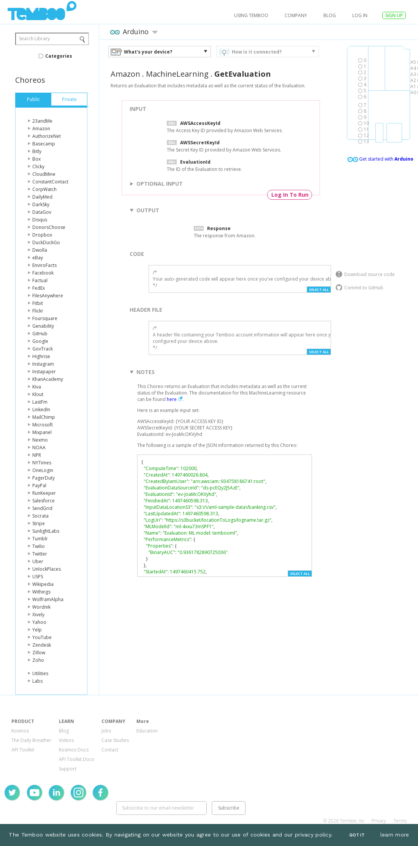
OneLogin (42, 470)
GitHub (40, 333)
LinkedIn (41, 409)
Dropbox (42, 235)
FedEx (38, 288)
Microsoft (42, 424)
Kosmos (20, 731)
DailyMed (42, 197)
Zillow (38, 652)
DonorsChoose (48, 227)
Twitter (39, 554)
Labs (37, 681)
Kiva (36, 387)
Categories (58, 56)
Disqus (39, 219)
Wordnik (41, 607)
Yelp (37, 630)
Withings (41, 592)
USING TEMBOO (251, 15)
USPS (37, 576)
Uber (37, 561)
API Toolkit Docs (76, 759)
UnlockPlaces (46, 569)
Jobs (106, 731)
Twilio (38, 546)
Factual (40, 280)
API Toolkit (22, 750)
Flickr (37, 311)
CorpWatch (44, 189)
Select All (319, 289)
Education (147, 731)
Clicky (38, 166)
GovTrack (42, 349)
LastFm (40, 402)
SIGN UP (394, 15)
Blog (329, 15)
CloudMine (43, 174)
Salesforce (43, 500)
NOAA (39, 447)
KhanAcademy (47, 379)
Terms (400, 821)
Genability (43, 326)
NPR (36, 455)
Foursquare (44, 318)
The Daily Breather (31, 740)
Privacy (379, 821)
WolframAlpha (47, 599)
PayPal (39, 485)
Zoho (38, 660)
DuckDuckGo (46, 242)
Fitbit (37, 303)
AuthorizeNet (46, 136)
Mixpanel (42, 432)
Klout (37, 394)
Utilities (40, 673)
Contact (109, 750)
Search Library (34, 38)
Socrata (40, 516)
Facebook (43, 273)
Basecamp (43, 143)
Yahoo (39, 622)
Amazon (41, 128)
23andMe (42, 121)
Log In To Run (290, 194)
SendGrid (42, 508)
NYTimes (41, 462)
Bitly (36, 151)
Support (67, 769)
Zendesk (41, 645)
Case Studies (115, 740)
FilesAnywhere (47, 295)
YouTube (42, 637)
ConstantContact (50, 181)
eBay (37, 257)
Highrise (41, 356)
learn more (394, 835)
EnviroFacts (44, 265)
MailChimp (43, 417)
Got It (356, 835)
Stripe (38, 523)
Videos (66, 740)
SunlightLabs (45, 531)
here (172, 399)
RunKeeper (44, 493)
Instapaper (44, 371)
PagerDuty (43, 478)
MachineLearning (177, 74)
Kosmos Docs (74, 750)
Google (40, 341)
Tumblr (40, 538)
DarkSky (40, 204)
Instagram (43, 364)
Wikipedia (43, 584)
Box (36, 159)
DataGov (41, 212)
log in (359, 15)
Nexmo (40, 440)
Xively (38, 614)
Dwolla (39, 250)
